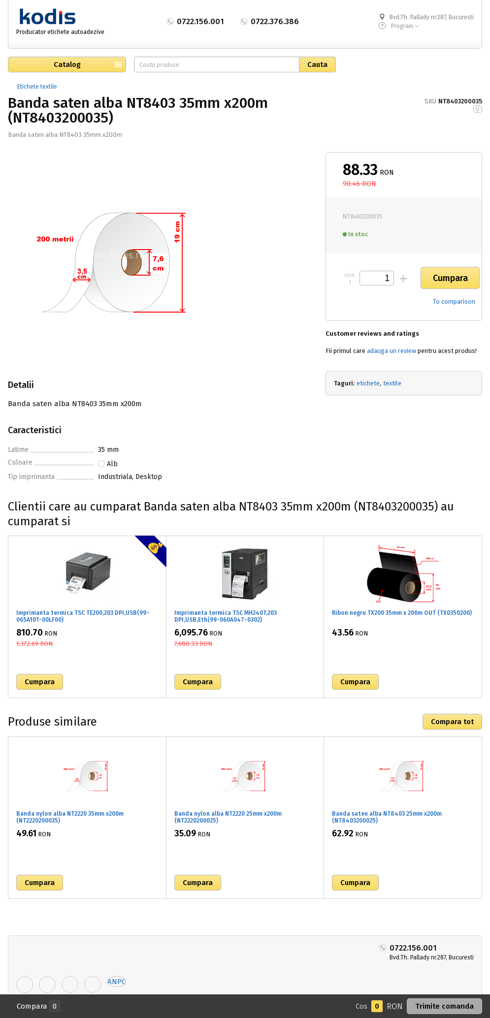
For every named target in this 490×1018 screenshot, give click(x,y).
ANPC (116, 981)
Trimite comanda (444, 1006)
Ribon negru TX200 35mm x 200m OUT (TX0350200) (402, 612)
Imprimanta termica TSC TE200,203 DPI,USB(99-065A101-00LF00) (82, 616)
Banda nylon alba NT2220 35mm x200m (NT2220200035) (70, 817)
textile (392, 383)
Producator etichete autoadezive (60, 32)
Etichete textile (37, 86)
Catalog (67, 64)
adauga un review (391, 350)
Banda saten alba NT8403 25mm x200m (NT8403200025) (387, 817)
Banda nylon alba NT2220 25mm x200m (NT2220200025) (228, 817)
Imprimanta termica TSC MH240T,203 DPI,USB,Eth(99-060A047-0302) (225, 616)
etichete (368, 383)
